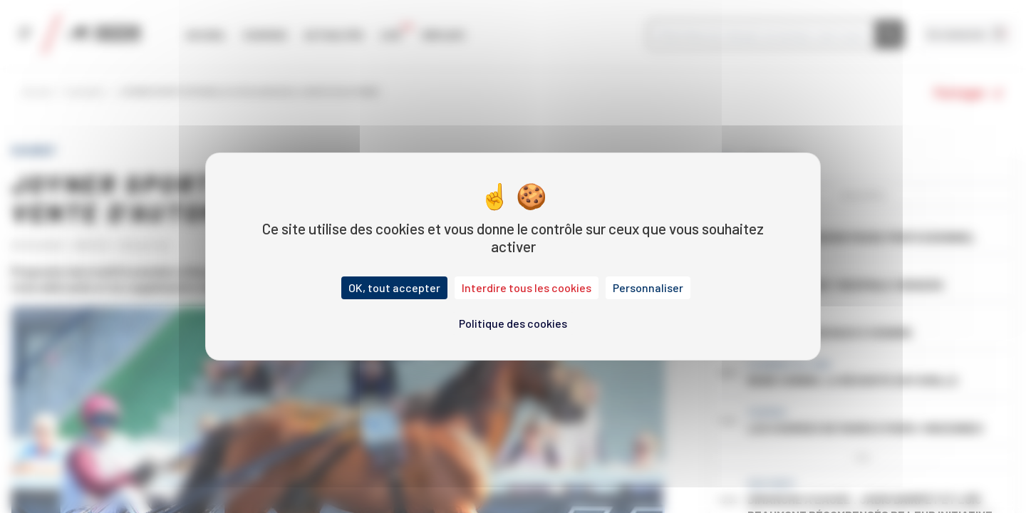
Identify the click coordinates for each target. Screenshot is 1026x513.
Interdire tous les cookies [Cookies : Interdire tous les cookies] (526, 287)
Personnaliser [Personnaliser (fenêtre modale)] (648, 287)
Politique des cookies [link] (513, 323)
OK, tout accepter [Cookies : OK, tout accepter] (394, 287)
